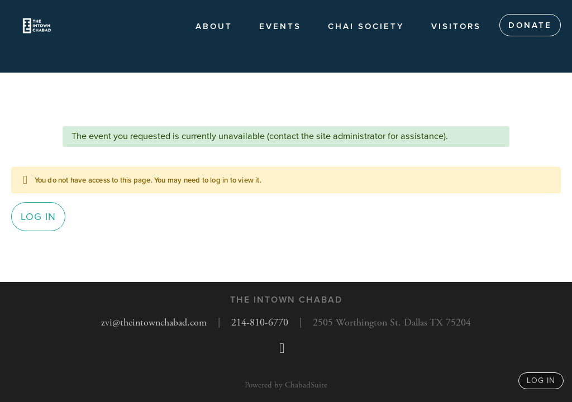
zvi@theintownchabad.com (154, 322)
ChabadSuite (306, 385)
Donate (530, 25)
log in (541, 380)
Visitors (456, 26)
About (214, 26)
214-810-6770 (259, 322)
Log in (38, 216)
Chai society (366, 26)
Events (280, 26)
